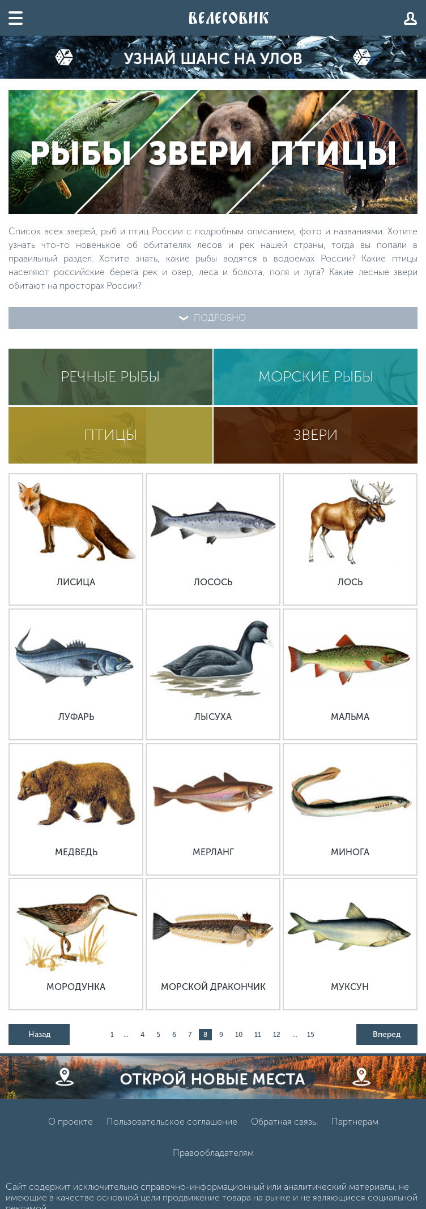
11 (257, 1035)
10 (238, 1035)
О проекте (70, 1121)
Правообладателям (213, 1152)
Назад (39, 1034)
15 (310, 1035)
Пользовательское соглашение (172, 1121)
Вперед (387, 1034)
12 (276, 1035)
